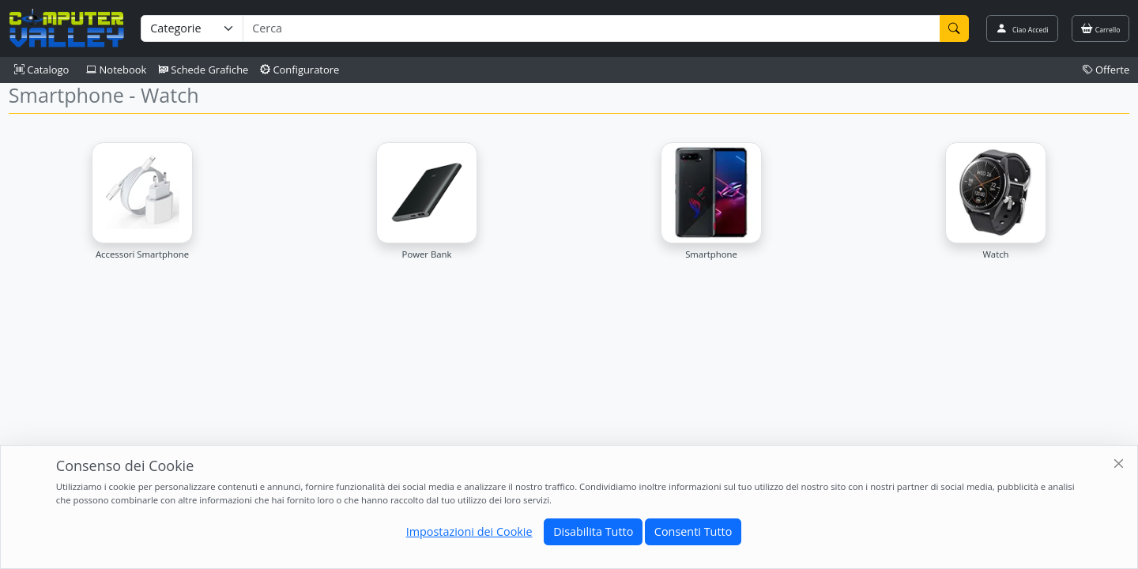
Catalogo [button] (41, 69)
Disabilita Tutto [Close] (593, 531)
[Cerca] (955, 28)
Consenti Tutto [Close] (693, 531)
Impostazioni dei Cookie (469, 531)
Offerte (1106, 69)
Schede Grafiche (203, 69)
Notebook (116, 69)
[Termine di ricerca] (591, 28)
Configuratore (300, 69)
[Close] (1119, 464)
